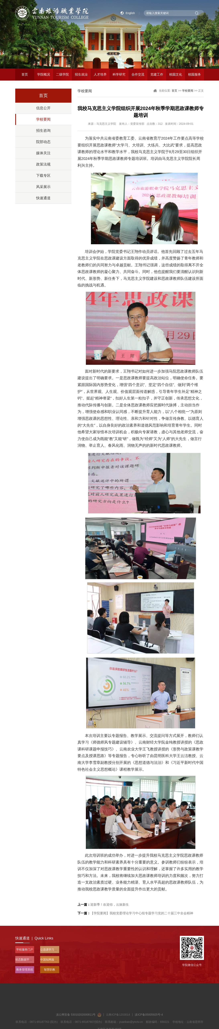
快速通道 (43, 198)
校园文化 (175, 74)
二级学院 (62, 74)
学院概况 (43, 74)
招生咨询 (43, 131)
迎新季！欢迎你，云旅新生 (103, 904)
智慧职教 (49, 969)
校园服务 (194, 74)
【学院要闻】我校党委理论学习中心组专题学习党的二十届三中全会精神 (135, 913)
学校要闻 (43, 119)
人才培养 (100, 74)
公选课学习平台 (50, 949)
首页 (24, 74)
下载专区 (43, 176)
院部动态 (43, 142)
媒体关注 (43, 153)
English (130, 13)
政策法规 (43, 164)
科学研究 (119, 74)
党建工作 (156, 74)
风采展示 (43, 187)
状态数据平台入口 (26, 959)
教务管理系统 (24, 969)
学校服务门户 (24, 949)
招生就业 (81, 74)
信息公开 (43, 108)
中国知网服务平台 (51, 959)
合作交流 (137, 74)
